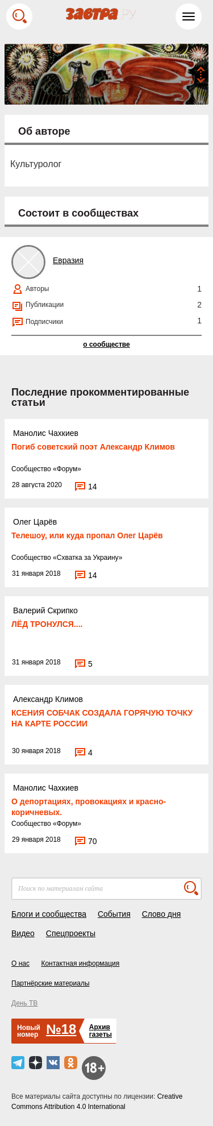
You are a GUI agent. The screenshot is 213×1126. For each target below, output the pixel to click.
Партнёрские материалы (50, 983)
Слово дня (161, 914)
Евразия (68, 260)
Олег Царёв (35, 521)
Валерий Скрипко (45, 610)
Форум (67, 469)
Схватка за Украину (88, 558)
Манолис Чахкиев (45, 433)
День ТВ (24, 1003)
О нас (20, 963)
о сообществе (106, 344)
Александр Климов (48, 699)
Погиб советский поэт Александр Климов (93, 446)
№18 (61, 1029)
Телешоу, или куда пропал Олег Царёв (87, 535)
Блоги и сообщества (48, 914)
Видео (23, 933)
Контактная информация (80, 963)
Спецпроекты (70, 933)
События (114, 914)
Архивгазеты (100, 1030)
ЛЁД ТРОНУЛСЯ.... (47, 624)
